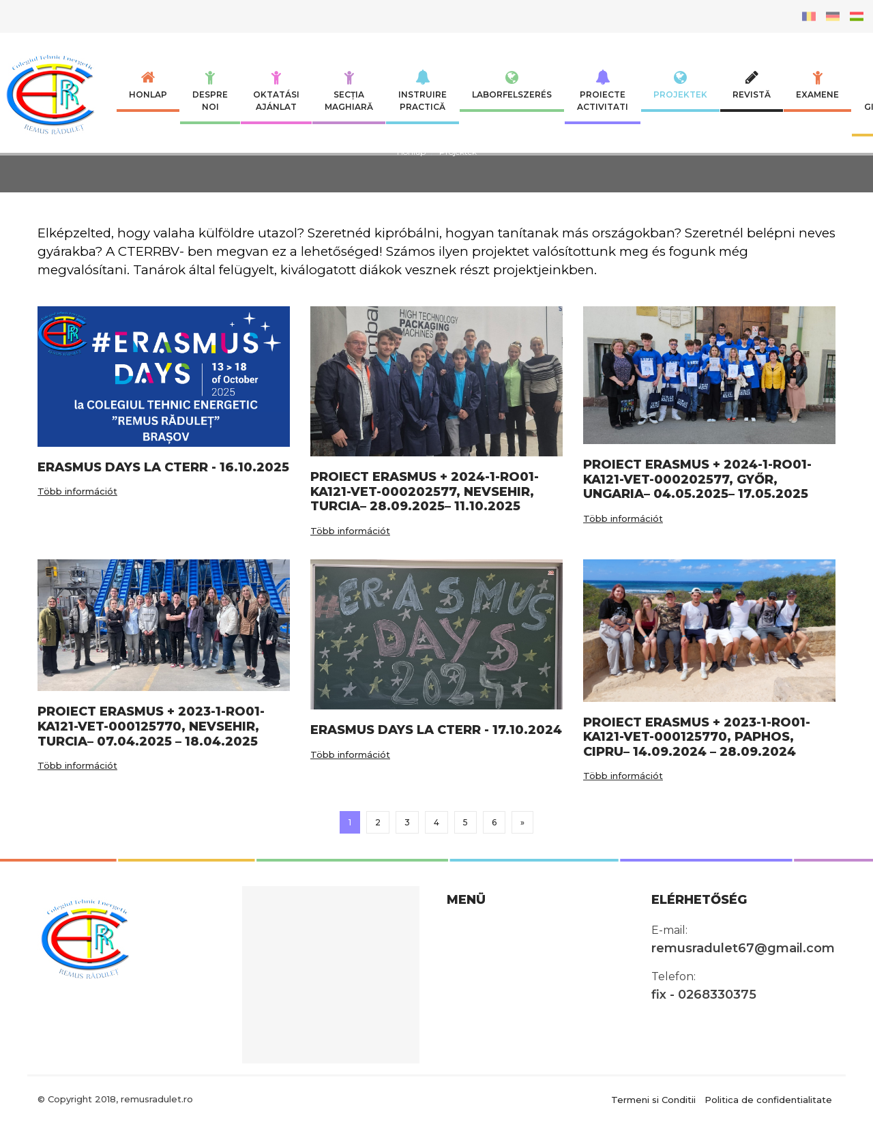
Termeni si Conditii (653, 1099)
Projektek (680, 85)
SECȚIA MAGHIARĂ (349, 91)
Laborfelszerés (512, 85)
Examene (817, 85)
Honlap (148, 85)
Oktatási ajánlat (276, 91)
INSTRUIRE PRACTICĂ (422, 91)
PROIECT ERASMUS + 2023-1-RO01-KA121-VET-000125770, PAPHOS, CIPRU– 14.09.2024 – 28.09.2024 (696, 737)
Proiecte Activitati (602, 91)
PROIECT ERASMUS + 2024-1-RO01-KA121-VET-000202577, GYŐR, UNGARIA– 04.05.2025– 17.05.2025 (697, 479)
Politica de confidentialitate (768, 1099)
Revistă (752, 85)
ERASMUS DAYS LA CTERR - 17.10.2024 (436, 729)
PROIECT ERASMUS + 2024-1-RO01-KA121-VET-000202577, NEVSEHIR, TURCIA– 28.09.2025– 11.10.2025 (424, 491)
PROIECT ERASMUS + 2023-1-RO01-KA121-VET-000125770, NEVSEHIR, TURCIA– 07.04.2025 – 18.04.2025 (151, 726)
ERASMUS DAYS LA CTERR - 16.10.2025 (163, 467)
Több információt (77, 491)
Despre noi (210, 91)
